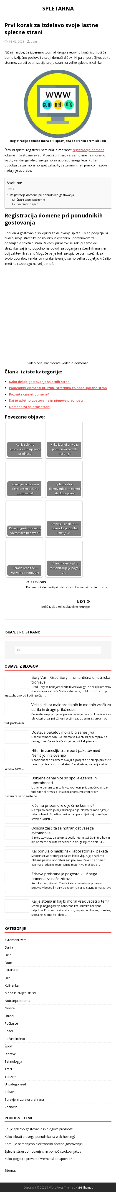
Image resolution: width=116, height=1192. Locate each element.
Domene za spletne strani (29, 407)
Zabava (10, 1092)
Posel (9, 1031)
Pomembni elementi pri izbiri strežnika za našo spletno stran (58, 388)
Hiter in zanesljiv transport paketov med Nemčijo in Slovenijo (65, 753)
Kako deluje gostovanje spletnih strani (40, 382)
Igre (7, 978)
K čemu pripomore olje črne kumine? (62, 805)
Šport (9, 1046)
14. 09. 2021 (16, 41)
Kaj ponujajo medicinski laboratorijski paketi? (69, 851)
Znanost (11, 1107)
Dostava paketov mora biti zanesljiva (62, 732)
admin (35, 41)
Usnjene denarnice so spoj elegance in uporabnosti (64, 780)
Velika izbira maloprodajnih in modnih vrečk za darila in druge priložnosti (71, 707)
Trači (8, 1069)
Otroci (9, 1016)
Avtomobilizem (16, 940)
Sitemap (11, 1170)
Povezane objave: (28, 204)
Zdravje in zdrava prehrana (24, 1099)
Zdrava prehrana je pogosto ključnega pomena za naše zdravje (64, 876)
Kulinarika (12, 985)
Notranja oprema (17, 1000)
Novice (10, 1008)
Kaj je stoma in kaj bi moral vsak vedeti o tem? (70, 901)
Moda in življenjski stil (20, 993)
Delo (8, 955)
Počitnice (11, 1023)
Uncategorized (15, 1084)
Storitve (10, 1054)
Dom (8, 962)
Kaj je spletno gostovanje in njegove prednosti (46, 400)
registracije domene (88, 150)
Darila (9, 947)
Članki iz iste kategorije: (31, 199)
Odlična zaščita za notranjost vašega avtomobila (62, 830)
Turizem (11, 1077)
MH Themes (85, 1187)
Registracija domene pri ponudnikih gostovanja (42, 195)
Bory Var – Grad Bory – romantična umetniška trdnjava (70, 680)
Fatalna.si (11, 970)
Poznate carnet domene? (29, 394)
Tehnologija (13, 1061)
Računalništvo (15, 1038)
